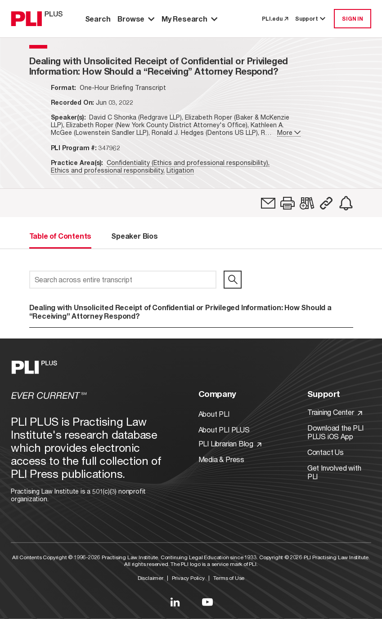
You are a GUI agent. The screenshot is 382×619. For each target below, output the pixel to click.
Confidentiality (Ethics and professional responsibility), (188, 162)
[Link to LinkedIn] (175, 602)
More (289, 132)
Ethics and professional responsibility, (108, 170)
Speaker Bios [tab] (134, 236)
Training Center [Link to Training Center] (334, 412)
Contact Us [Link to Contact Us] (325, 452)
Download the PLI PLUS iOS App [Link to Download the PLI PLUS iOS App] (335, 432)
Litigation (180, 170)
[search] (233, 280)
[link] (268, 203)
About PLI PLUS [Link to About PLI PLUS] (224, 429)
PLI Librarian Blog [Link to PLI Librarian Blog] (229, 443)
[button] (287, 203)
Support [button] (311, 18)
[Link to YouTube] (207, 602)
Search (98, 18)
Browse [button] (135, 18)
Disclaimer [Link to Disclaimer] (150, 577)
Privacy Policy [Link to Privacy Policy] (188, 577)
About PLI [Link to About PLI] (213, 414)
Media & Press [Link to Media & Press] (221, 459)
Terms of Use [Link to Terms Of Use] (229, 577)
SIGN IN (352, 18)
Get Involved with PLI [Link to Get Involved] (334, 472)
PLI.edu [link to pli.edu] (275, 18)
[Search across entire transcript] (123, 280)
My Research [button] (189, 18)
